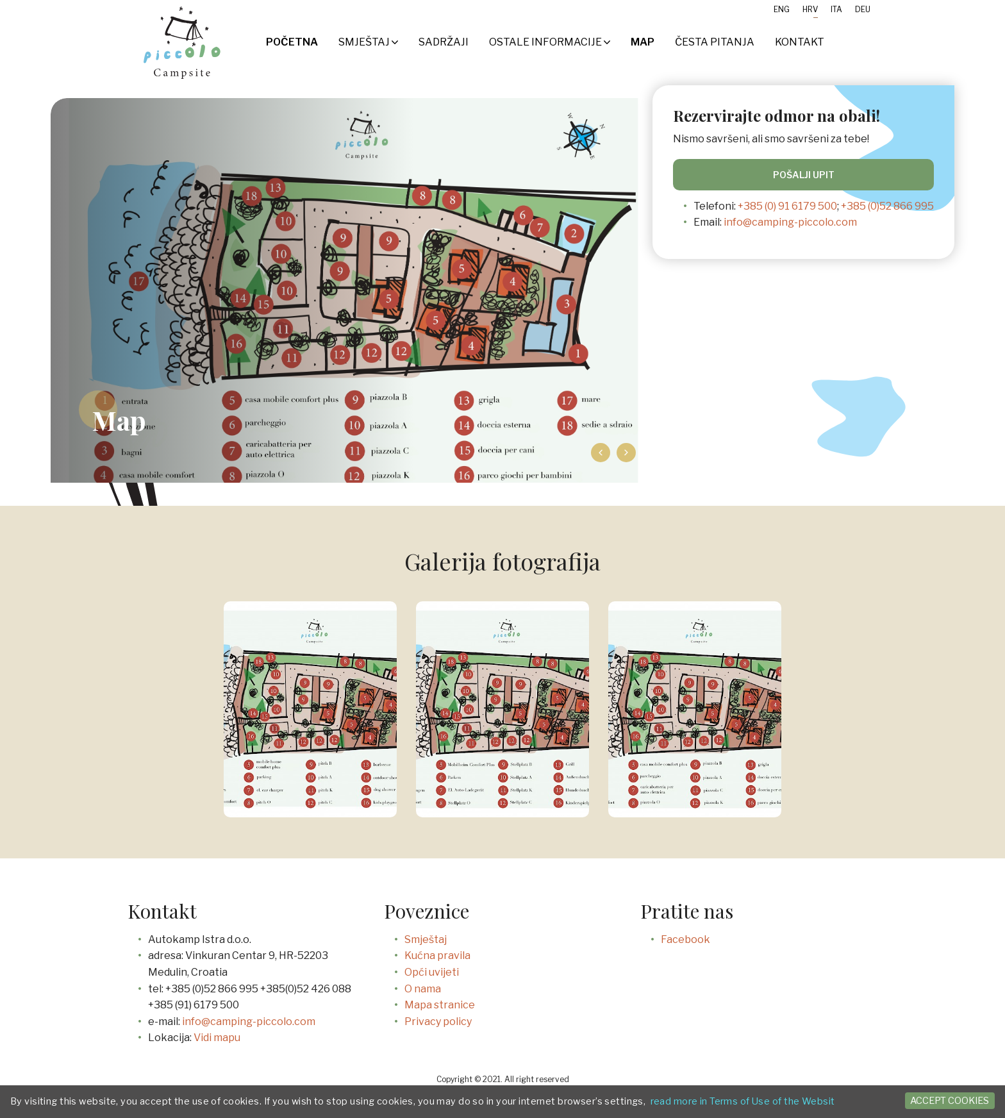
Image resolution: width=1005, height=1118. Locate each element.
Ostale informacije (549, 42)
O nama (422, 989)
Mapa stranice (439, 1005)
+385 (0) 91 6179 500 (787, 206)
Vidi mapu (217, 1037)
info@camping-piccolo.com (790, 222)
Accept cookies (949, 1100)
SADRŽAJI (444, 42)
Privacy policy (438, 1021)
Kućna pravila (437, 955)
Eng (782, 9)
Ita (836, 9)
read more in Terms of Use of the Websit (743, 1101)
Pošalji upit (804, 174)
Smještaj (368, 42)
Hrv (810, 9)
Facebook (685, 939)
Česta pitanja (714, 42)
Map (642, 42)
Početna (292, 42)
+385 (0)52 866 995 (887, 206)
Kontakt (799, 42)
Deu (862, 9)
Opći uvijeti (431, 972)
